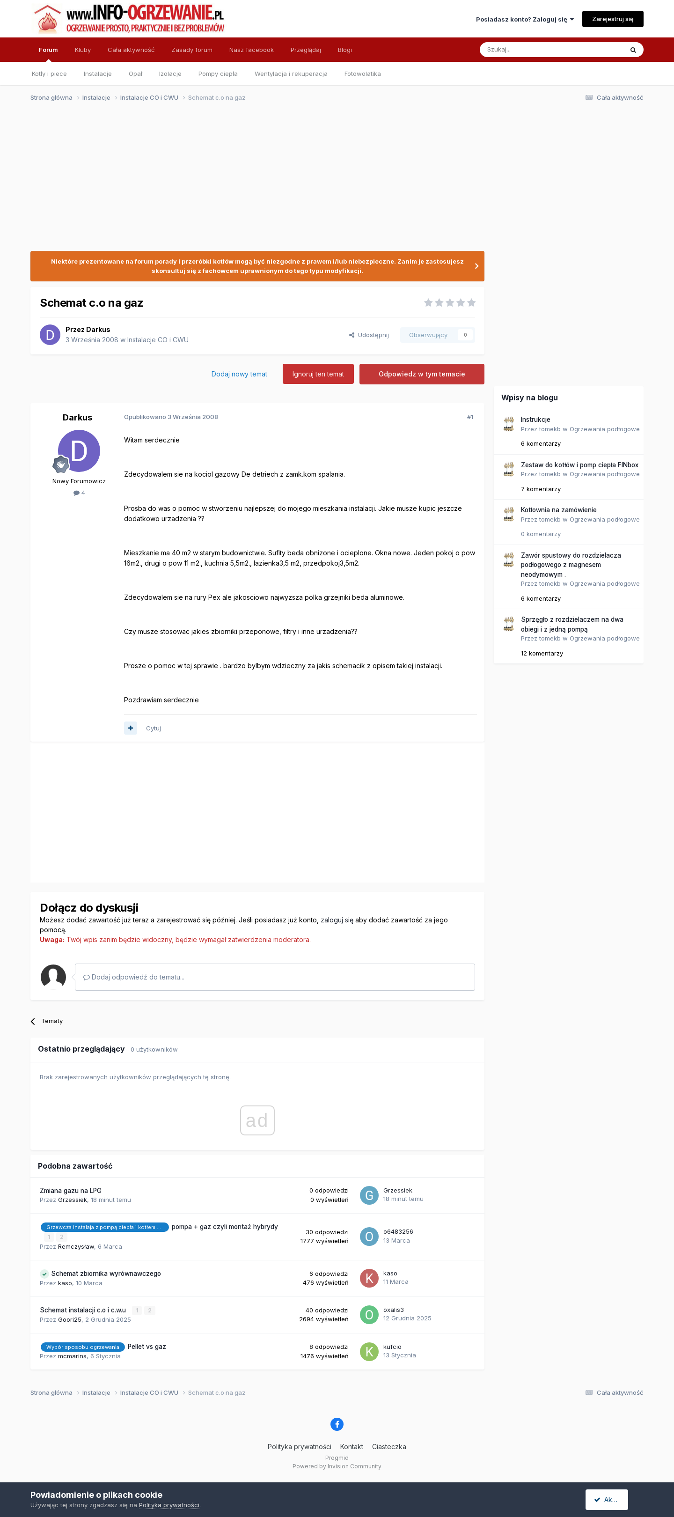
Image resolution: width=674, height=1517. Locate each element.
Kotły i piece (49, 73)
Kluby (83, 49)
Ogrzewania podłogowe (605, 429)
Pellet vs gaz (147, 1346)
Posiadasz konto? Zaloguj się (525, 19)
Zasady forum (191, 49)
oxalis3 (393, 1309)
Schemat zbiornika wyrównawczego (106, 1273)
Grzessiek (72, 1199)
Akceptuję (613, 1499)
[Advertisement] (333, 181)
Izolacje (170, 73)
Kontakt (351, 1446)
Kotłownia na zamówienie (559, 510)
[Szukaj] (528, 49)
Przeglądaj (306, 49)
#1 (470, 416)
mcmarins (72, 1355)
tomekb (550, 429)
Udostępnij (369, 335)
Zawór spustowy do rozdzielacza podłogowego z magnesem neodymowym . (571, 565)
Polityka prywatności (299, 1446)
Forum (48, 54)
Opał (135, 73)
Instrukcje (535, 419)
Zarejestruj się (613, 18)
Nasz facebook (251, 49)
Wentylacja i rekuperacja (291, 73)
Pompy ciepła (218, 73)
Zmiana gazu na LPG (71, 1190)
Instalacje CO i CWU (158, 340)
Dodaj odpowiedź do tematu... (133, 977)
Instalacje (98, 73)
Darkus (98, 329)
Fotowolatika (362, 73)
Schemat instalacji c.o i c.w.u (84, 1309)
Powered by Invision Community (337, 1465)
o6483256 (398, 1231)
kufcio (392, 1346)
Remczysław (76, 1246)
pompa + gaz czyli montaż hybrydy (225, 1226)
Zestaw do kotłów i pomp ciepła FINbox (579, 465)
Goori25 (69, 1319)
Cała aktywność (131, 49)
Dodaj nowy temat (239, 374)
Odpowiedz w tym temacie (422, 374)
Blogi (345, 49)
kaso (65, 1282)
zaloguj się (337, 920)
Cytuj (153, 728)
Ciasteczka (389, 1446)
